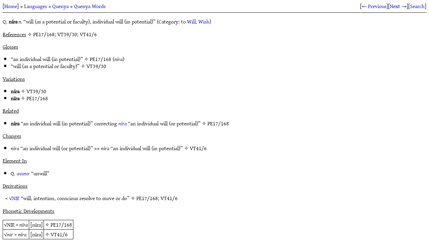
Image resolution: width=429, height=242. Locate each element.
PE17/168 (100, 59)
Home (10, 6)
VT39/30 (96, 66)
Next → (398, 6)
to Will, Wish (195, 21)
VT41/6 (198, 148)
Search (417, 6)
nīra (122, 123)
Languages (35, 6)
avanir (23, 173)
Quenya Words (90, 6)
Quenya (60, 6)
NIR (15, 198)
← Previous (374, 6)
